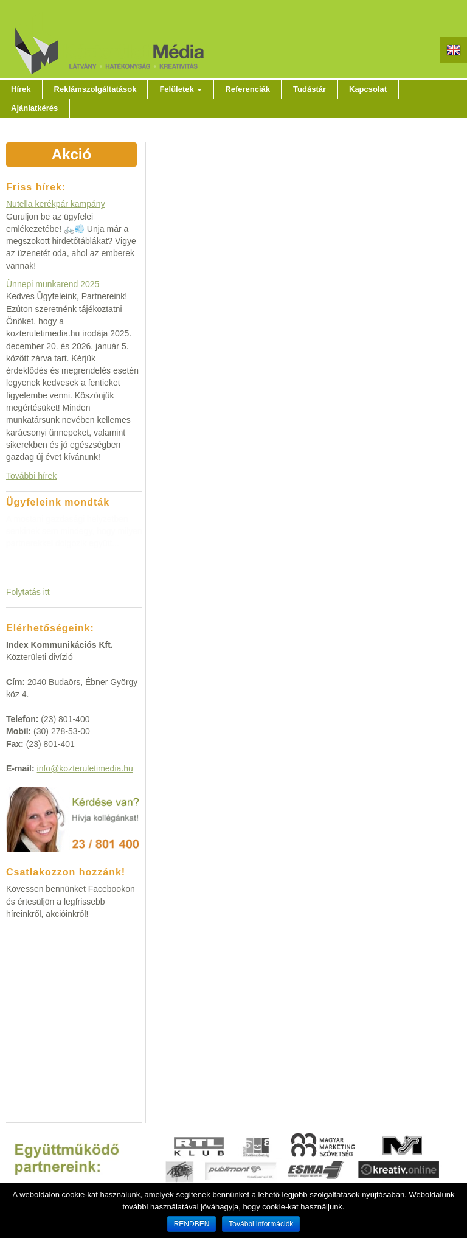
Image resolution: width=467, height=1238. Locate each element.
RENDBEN (192, 1224)
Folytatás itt (28, 592)
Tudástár (309, 89)
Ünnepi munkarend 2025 (52, 284)
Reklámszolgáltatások (95, 89)
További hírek (31, 476)
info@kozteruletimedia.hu (85, 768)
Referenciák (247, 89)
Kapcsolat (368, 89)
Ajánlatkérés (34, 108)
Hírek (21, 89)
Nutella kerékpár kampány (55, 204)
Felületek (180, 89)
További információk (261, 1224)
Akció (71, 154)
